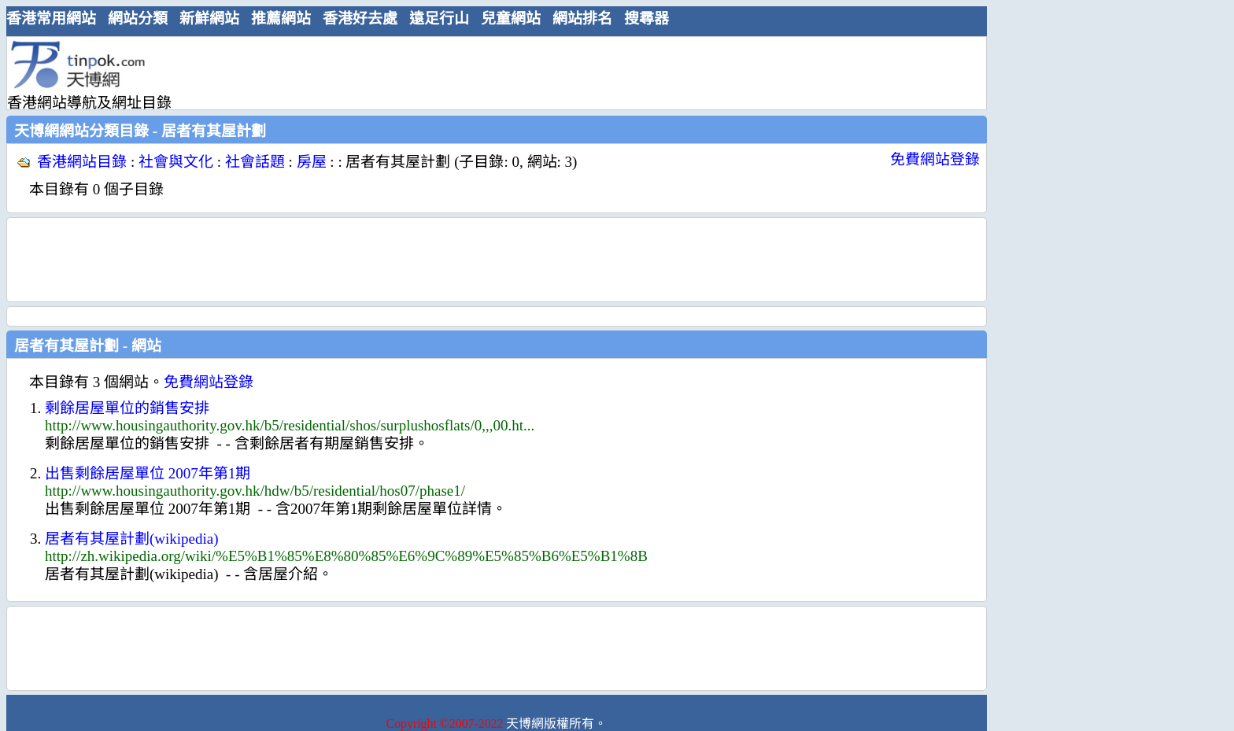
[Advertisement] (490, 72)
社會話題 (255, 161)
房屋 (312, 161)
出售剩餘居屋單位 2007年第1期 (147, 473)
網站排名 (582, 18)
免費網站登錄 (935, 159)
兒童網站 (511, 18)
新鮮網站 (209, 18)
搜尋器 (646, 18)
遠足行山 (439, 18)
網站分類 (138, 18)
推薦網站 (281, 18)
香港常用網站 (51, 18)
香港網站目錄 (82, 161)
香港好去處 (360, 18)
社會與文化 (176, 161)
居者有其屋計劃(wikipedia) (132, 538)
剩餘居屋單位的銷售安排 (127, 408)
